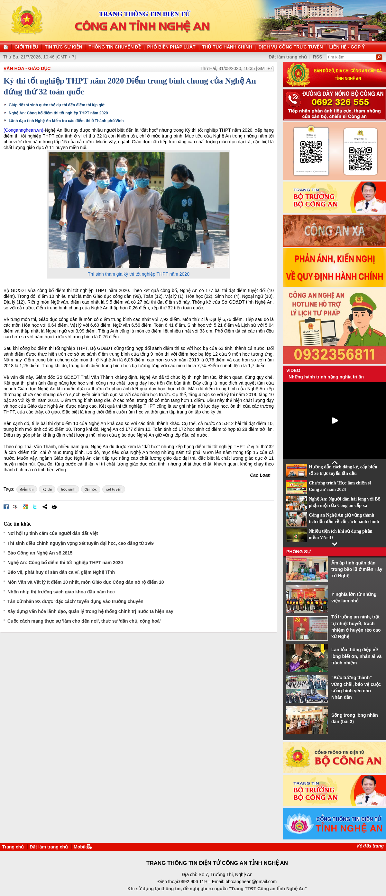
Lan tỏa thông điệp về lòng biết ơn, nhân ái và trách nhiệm (356, 656)
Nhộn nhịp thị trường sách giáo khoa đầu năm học (61, 591)
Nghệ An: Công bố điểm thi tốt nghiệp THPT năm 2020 (58, 113)
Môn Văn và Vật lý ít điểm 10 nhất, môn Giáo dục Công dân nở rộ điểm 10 (85, 582)
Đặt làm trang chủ (49, 846)
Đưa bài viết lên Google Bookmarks (25, 506)
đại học (91, 489)
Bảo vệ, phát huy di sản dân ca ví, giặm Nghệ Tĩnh (61, 572)
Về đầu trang (370, 845)
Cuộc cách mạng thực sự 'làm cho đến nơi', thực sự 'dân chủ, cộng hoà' (84, 621)
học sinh (68, 489)
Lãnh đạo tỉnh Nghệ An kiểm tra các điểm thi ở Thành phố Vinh (66, 121)
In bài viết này (54, 506)
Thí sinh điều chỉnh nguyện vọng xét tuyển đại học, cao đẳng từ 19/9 (80, 543)
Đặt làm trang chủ (288, 56)
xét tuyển (113, 489)
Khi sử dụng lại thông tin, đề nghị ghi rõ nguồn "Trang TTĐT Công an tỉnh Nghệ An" (217, 888)
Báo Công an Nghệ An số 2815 (39, 552)
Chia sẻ (44, 506)
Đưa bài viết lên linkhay (15, 506)
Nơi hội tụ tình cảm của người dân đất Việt (52, 533)
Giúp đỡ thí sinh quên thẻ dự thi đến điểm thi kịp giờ (56, 105)
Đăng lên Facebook (6, 506)
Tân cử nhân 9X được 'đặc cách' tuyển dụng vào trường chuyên (75, 601)
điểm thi (26, 489)
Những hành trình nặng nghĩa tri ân (326, 376)
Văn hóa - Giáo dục (27, 68)
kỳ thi (47, 489)
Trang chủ (13, 846)
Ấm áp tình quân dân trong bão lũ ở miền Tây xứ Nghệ (356, 569)
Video (293, 370)
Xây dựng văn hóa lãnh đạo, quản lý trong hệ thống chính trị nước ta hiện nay (90, 611)
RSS (317, 56)
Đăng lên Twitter (35, 506)
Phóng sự (298, 551)
